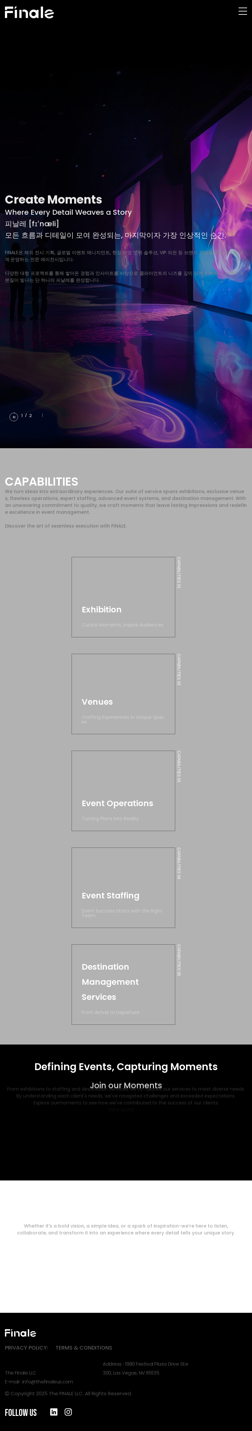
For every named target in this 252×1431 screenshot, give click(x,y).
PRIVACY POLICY (26, 1348)
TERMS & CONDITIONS (83, 1348)
